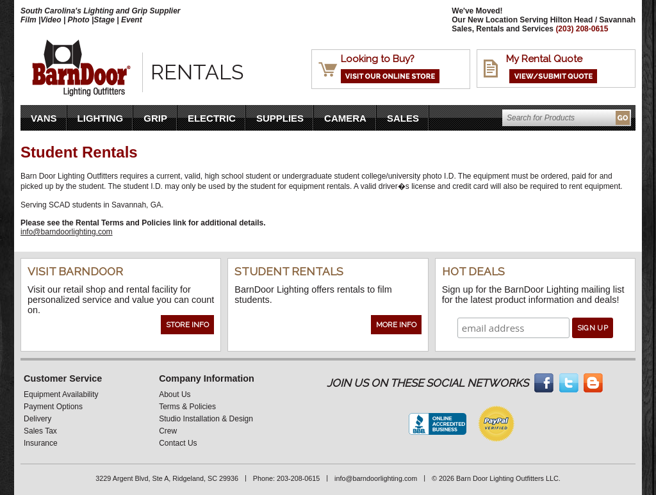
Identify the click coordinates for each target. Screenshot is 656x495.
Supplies (280, 118)
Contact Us (178, 443)
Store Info (187, 324)
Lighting (101, 118)
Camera (345, 118)
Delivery (37, 418)
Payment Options (53, 406)
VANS (44, 118)
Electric (212, 118)
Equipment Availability (61, 394)
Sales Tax (40, 430)
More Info (396, 324)
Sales (403, 118)
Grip (155, 118)
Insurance (41, 443)
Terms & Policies (187, 406)
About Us (174, 394)
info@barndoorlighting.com (66, 231)
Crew (168, 430)
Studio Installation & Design (206, 418)
